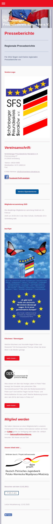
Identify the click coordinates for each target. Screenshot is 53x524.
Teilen (8, 515)
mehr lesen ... (12, 358)
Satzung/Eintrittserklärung (21, 434)
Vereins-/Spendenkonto (27, 192)
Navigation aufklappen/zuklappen (26, 3)
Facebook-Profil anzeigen (19, 178)
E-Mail (9, 432)
